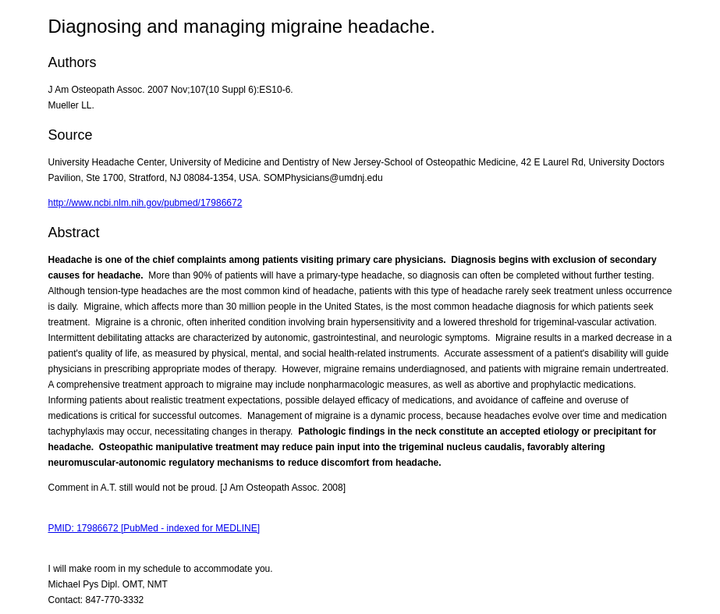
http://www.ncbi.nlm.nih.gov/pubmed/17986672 (145, 202)
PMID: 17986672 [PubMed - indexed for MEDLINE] (154, 528)
